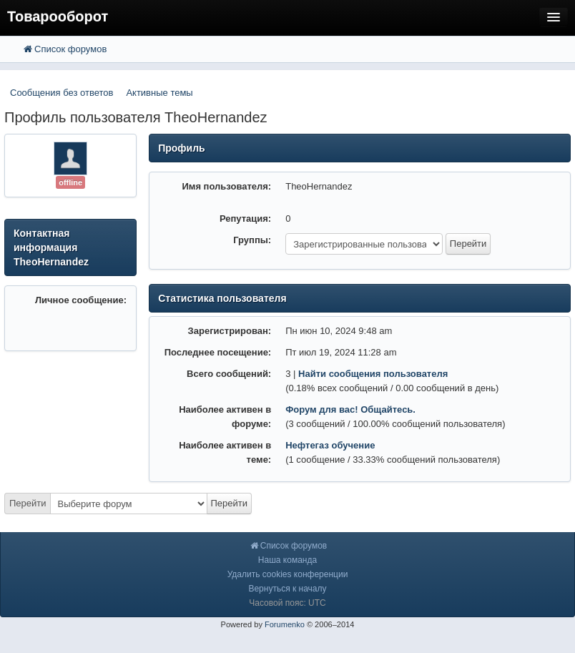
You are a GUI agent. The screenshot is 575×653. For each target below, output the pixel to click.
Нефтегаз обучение (330, 445)
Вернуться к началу (287, 589)
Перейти (27, 503)
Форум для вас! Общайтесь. (350, 409)
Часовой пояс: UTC (287, 603)
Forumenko (285, 624)
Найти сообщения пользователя (373, 373)
